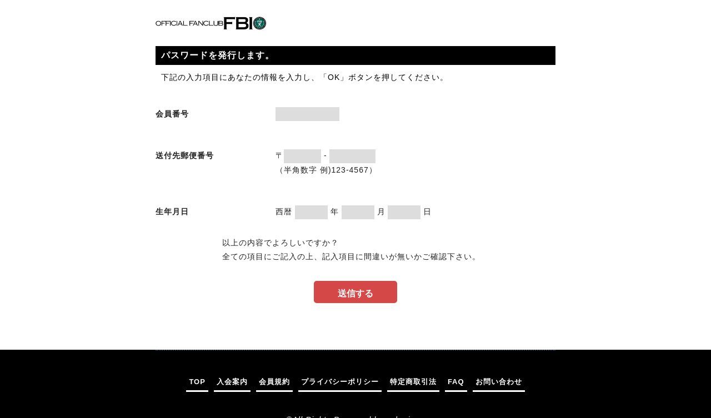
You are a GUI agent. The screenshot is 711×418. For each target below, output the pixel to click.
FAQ (456, 381)
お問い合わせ (498, 381)
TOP (197, 381)
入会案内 (232, 381)
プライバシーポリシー (340, 381)
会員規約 (274, 381)
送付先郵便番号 (185, 155)
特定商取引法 (413, 381)
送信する (355, 293)
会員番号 (172, 113)
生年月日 (172, 211)
